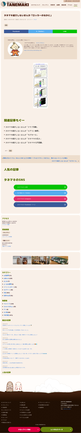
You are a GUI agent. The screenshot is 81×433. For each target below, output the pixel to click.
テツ (5, 309)
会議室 (58, 5)
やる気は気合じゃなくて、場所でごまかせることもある (16, 358)
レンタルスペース (7, 410)
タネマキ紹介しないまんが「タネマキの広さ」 (24, 139)
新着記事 (23, 405)
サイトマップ (76, 1)
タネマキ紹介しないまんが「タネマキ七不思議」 (24, 142)
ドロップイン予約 (24, 429)
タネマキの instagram (25, 199)
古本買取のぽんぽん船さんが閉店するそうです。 (14, 367)
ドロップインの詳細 (7, 236)
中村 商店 (6, 315)
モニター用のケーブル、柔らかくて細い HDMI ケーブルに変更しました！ (20, 334)
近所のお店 (7, 295)
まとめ (6, 281)
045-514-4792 (67, 409)
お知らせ (6, 278)
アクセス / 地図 (6, 224)
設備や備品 (5, 412)
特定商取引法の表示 (44, 405)
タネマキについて (35, 5)
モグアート (7, 290)
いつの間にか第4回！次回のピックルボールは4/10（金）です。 (18, 349)
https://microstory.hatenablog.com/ (33, 50)
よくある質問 (7, 284)
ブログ (75, 5)
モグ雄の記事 (24, 407)
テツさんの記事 (24, 417)
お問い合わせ (68, 1)
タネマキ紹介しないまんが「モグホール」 (22, 135)
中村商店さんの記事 (26, 412)
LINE (65, 31)
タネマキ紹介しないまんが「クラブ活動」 (22, 127)
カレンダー (5, 417)
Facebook (16, 31)
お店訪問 (6, 275)
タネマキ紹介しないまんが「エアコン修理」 (23, 131)
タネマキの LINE (24, 187)
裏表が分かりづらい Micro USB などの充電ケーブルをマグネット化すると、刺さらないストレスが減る (35, 158)
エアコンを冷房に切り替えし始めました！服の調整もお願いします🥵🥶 (20, 344)
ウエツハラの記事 (25, 410)
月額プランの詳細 (6, 246)
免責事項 (41, 407)
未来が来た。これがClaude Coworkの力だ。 (13, 363)
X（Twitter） (40, 31)
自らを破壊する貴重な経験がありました (12, 339)
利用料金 (5, 415)
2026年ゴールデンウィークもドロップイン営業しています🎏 (17, 325)
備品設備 (63, 5)
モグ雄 (6, 312)
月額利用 (52, 5)
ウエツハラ (7, 304)
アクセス (70, 5)
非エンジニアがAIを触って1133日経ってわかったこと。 (16, 330)
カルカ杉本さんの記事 (26, 415)
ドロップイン (45, 5)
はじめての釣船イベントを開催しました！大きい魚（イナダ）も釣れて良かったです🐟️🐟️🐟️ (25, 353)
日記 (5, 293)
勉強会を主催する (7, 422)
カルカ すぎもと (40, 42)
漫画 (6, 25)
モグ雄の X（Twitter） (26, 193)
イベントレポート (9, 287)
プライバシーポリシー (44, 402)
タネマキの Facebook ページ (28, 204)
